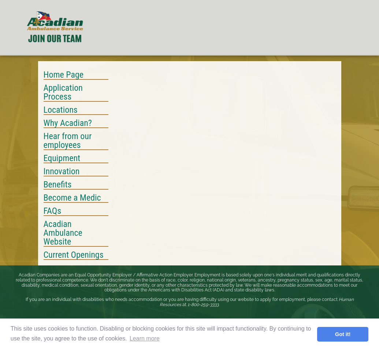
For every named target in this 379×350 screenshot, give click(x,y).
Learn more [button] (145, 338)
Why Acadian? (68, 123)
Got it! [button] (342, 334)
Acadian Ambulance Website (63, 233)
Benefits (58, 185)
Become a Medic (72, 198)
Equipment (62, 158)
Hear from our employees (68, 141)
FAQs (53, 211)
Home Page (64, 75)
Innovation (62, 171)
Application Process (63, 92)
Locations (61, 110)
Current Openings (74, 255)
